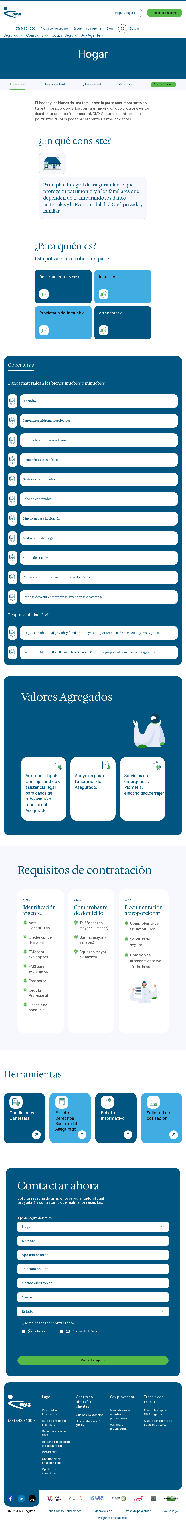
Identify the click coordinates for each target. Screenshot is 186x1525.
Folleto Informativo (113, 1108)
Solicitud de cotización (158, 1108)
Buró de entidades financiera (54, 1423)
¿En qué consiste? (54, 84)
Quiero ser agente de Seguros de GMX (158, 1423)
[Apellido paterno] (93, 1255)
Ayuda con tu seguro (81, 9)
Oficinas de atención (89, 1415)
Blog (137, 9)
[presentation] (44, 1344)
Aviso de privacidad (138, 1511)
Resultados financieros (49, 1412)
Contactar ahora (163, 84)
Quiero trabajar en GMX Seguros (156, 1412)
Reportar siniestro (164, 25)
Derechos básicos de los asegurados (56, 1444)
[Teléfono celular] (93, 1269)
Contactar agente (93, 1360)
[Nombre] (93, 1241)
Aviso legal (171, 1511)
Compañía (34, 25)
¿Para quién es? (92, 84)
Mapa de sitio (103, 1511)
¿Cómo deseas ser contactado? (48, 1323)
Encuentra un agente (114, 9)
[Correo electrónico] (93, 1283)
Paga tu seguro (125, 25)
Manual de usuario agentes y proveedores (122, 1414)
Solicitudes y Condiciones (64, 1511)
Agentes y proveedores (118, 1427)
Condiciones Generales (21, 1108)
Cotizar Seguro (64, 25)
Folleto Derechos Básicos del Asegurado (66, 1114)
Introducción (17, 84)
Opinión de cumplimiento (51, 1471)
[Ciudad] (93, 1297)
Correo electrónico (79, 1331)
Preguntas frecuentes (112, 1518)
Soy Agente (90, 25)
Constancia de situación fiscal (52, 1461)
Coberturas (126, 84)
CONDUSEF (49, 1452)
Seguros (11, 25)
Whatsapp (35, 1331)
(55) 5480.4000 (51, 9)
